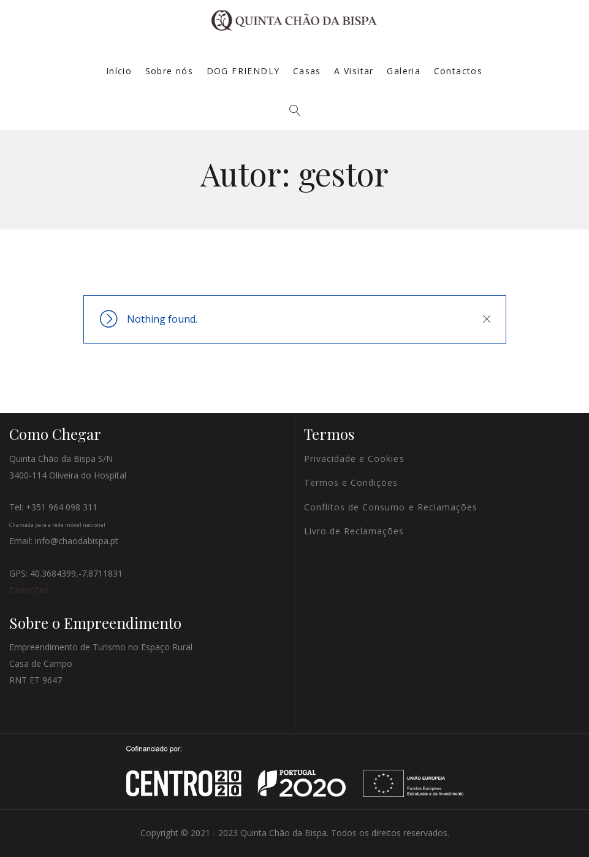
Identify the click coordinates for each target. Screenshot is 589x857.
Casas (307, 71)
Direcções (29, 590)
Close (486, 319)
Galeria (403, 71)
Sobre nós (169, 71)
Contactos (458, 71)
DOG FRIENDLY (243, 71)
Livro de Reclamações (354, 531)
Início (119, 71)
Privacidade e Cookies (354, 458)
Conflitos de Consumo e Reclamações (391, 507)
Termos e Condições (351, 482)
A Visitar (354, 71)
